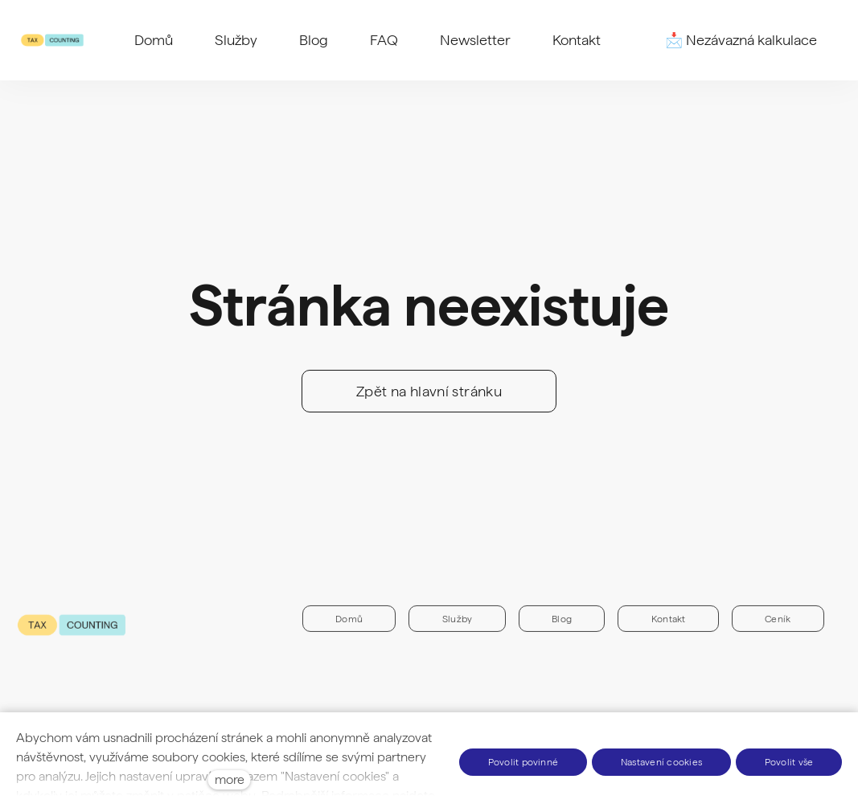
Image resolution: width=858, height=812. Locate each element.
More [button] (576, 40)
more (229, 779)
